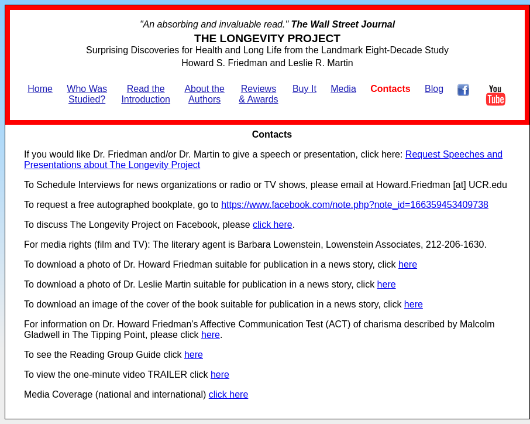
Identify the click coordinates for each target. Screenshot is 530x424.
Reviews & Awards (258, 94)
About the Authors (204, 94)
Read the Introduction (145, 94)
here (407, 264)
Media (343, 89)
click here (272, 225)
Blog (434, 89)
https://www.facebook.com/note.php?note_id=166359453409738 (354, 205)
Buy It (304, 89)
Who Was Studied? (87, 94)
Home (40, 89)
